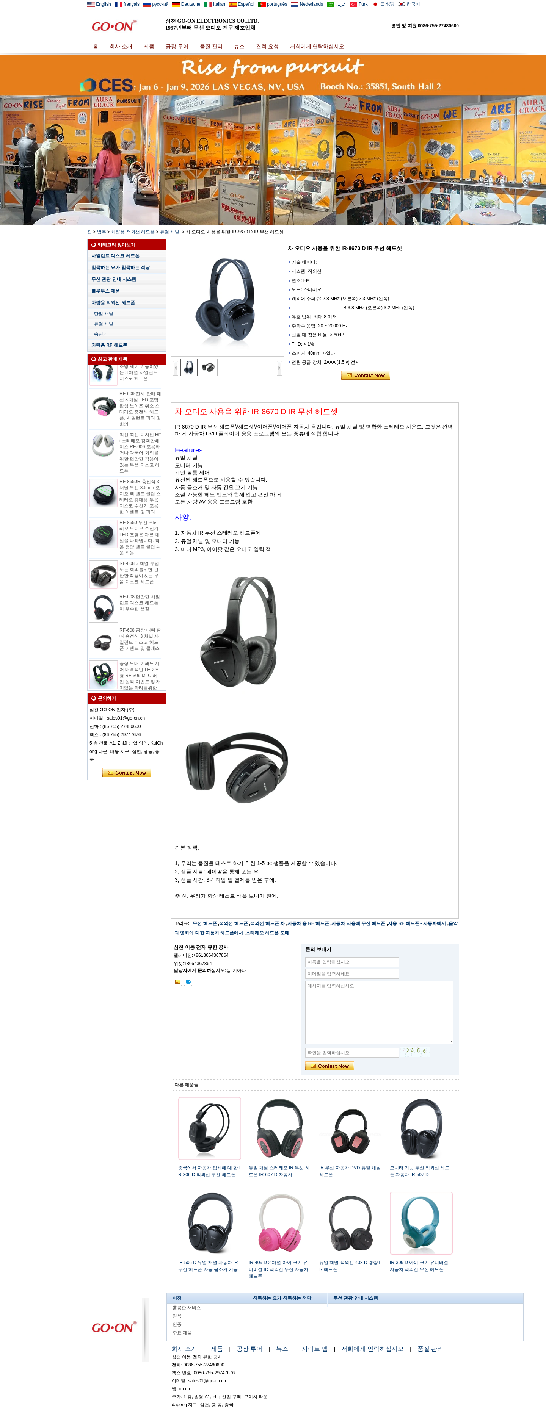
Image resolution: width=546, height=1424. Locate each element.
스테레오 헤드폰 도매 (267, 933)
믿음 (177, 1316)
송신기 (101, 334)
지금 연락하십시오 (126, 773)
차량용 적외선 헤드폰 (133, 232)
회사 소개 (121, 46)
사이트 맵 (315, 1349)
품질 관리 (211, 46)
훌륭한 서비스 (187, 1307)
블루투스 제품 (105, 291)
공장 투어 (177, 46)
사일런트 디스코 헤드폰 (115, 255)
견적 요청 (267, 46)
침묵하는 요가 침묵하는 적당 (120, 267)
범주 (101, 232)
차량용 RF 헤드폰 (109, 345)
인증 (177, 1324)
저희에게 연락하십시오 (317, 46)
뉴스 (239, 46)
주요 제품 (182, 1332)
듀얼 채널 (169, 232)
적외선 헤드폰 (233, 923)
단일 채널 (103, 313)
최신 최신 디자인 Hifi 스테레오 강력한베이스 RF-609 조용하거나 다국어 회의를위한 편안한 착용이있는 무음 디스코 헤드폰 (140, 456)
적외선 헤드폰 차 (267, 923)
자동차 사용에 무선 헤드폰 (358, 923)
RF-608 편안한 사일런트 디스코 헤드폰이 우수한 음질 (139, 606)
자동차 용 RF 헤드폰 (308, 923)
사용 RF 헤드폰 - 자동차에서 (417, 923)
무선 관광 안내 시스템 (113, 279)
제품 (149, 46)
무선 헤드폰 (205, 923)
